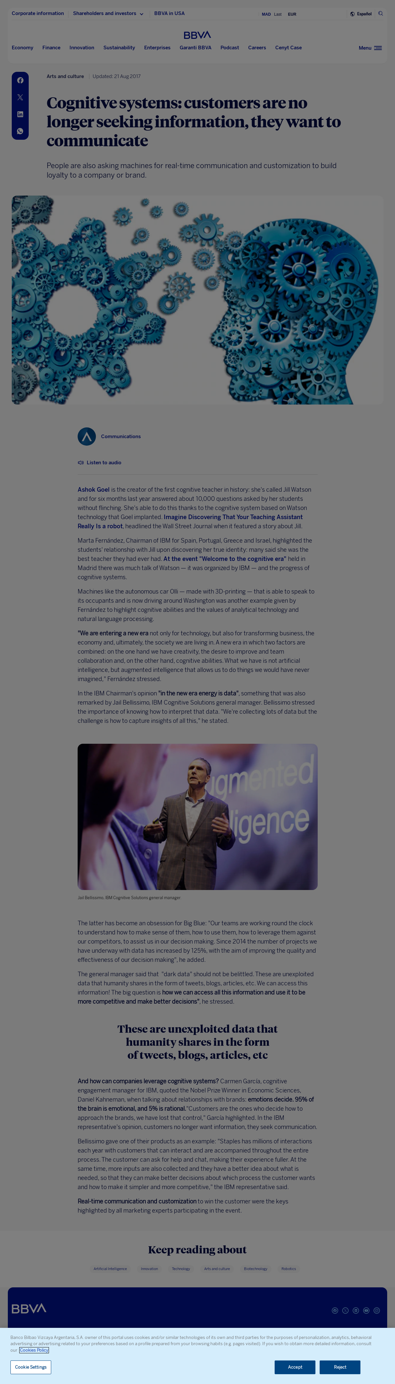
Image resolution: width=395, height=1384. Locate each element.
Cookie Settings (31, 1367)
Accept (295, 1367)
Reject (340, 1367)
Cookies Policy (34, 1350)
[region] (197, 1356)
